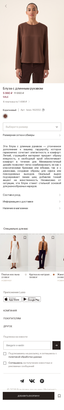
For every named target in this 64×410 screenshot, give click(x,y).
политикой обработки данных (25, 356)
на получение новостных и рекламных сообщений (30, 364)
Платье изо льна (10, 274)
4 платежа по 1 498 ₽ (15, 101)
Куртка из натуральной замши (40, 274)
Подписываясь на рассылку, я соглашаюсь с (33, 355)
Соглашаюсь (16, 362)
